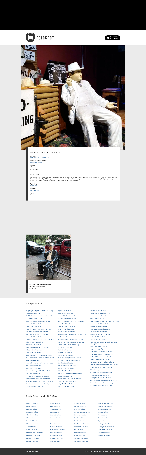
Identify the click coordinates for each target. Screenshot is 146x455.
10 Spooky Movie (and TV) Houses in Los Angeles (40, 311)
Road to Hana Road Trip (97, 318)
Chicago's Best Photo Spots (34, 350)
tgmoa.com (33, 185)
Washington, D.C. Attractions (106, 427)
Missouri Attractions (55, 441)
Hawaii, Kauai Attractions (33, 435)
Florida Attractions (31, 427)
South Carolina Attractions (105, 403)
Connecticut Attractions (32, 421)
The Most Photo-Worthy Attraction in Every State (104, 364)
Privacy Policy (97, 451)
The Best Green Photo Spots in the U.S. (101, 354)
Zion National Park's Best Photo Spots (101, 385)
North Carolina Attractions (81, 424)
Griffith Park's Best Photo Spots (35, 386)
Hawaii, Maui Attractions (33, 438)
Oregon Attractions (79, 435)
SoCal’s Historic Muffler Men (98, 349)
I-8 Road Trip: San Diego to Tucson (68, 316)
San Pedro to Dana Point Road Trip (100, 334)
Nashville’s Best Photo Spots (66, 363)
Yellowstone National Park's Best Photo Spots (103, 380)
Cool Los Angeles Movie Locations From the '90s (40, 358)
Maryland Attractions (56, 427)
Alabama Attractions (32, 403)
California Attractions (32, 415)
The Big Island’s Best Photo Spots (100, 359)
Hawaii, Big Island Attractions (34, 432)
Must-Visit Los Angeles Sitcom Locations (70, 358)
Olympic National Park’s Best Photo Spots (70, 373)
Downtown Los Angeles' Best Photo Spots (38, 371)
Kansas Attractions (55, 415)
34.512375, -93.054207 (37, 162)
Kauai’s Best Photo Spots (65, 324)
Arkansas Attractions (32, 412)
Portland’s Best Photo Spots (98, 311)
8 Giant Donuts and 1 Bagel (34, 318)
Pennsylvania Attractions (81, 438)
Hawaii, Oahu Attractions (33, 441)
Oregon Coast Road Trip (65, 376)
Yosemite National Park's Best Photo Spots (102, 383)
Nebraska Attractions (80, 406)
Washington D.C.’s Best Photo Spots (100, 378)
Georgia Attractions (31, 429)
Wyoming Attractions (104, 435)
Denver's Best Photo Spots (34, 365)
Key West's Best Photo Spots (66, 326)
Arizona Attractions (31, 409)
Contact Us (115, 451)
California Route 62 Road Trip (34, 342)
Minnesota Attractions (56, 435)
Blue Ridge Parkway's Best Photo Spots (37, 334)
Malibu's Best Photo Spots (65, 347)
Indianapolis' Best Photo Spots (67, 318)
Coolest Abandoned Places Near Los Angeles (39, 355)
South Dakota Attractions (105, 406)
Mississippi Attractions (56, 438)
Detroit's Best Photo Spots (33, 368)
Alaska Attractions (31, 406)
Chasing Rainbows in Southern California (38, 347)
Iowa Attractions (54, 412)
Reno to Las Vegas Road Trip (98, 316)
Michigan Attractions (56, 432)
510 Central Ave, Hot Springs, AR (40, 157)
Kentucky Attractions (56, 418)
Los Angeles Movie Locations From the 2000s (71, 339)
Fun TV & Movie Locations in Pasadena (37, 376)
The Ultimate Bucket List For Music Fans (102, 367)
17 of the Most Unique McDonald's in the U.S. (39, 316)
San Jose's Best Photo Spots (98, 331)
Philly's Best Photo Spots (65, 384)
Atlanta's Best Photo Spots (33, 324)
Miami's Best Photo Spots (65, 355)
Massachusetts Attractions (57, 429)
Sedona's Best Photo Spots (98, 339)
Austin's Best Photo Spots (33, 326)
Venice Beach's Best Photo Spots (99, 375)
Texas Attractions (103, 412)
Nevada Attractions (79, 409)
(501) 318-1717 (35, 190)
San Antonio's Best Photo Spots (99, 324)
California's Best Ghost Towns (34, 345)
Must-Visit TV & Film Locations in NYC (69, 360)
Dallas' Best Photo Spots (33, 360)
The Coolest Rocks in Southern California (102, 362)
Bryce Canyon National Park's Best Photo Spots (40, 339)
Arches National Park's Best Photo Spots (38, 321)
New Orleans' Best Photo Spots (67, 365)
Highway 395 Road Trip (65, 311)
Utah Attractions (102, 415)
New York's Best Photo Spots (66, 368)
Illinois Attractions (55, 406)
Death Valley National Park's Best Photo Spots (39, 363)
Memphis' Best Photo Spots (66, 352)
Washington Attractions (104, 424)
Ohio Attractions (78, 429)
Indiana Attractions (55, 409)
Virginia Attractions (103, 421)
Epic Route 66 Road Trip (33, 373)
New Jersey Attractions (80, 415)
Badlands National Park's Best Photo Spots (38, 329)
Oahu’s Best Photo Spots (65, 371)
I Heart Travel (88, 451)
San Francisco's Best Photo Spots (100, 329)
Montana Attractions (79, 403)
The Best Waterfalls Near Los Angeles (101, 357)
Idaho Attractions (55, 403)
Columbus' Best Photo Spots (34, 352)
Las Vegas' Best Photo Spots (66, 331)
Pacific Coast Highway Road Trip (67, 381)
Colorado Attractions (32, 418)
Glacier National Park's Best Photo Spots (38, 378)
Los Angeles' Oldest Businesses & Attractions (71, 342)
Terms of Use (107, 451)
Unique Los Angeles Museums (99, 370)
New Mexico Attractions (81, 418)
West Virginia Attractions (105, 429)
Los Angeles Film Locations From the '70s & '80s (72, 334)
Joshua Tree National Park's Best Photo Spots (71, 321)
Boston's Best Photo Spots (33, 337)
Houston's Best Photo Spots (66, 313)
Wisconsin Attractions (104, 432)
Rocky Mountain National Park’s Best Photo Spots (104, 321)
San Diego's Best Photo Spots (98, 326)
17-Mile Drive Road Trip (33, 313)
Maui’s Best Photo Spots (65, 350)
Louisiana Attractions (56, 421)
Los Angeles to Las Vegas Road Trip (68, 345)
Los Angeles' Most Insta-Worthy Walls (69, 337)
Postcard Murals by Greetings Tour (100, 313)
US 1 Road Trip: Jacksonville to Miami (101, 372)
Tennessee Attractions (104, 409)
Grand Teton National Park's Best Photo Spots (39, 381)
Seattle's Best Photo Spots (97, 337)
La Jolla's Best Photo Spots (66, 329)
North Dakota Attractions (81, 427)
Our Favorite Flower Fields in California (69, 378)
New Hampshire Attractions (82, 412)
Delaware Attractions (32, 424)
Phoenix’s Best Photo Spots (66, 386)
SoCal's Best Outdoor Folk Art (98, 346)
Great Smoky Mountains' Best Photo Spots (38, 384)
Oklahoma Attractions (80, 432)
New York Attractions (80, 421)
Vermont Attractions (103, 418)
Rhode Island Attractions (81, 441)
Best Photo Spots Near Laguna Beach (37, 331)
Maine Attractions (55, 424)
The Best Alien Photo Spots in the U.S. (101, 351)
